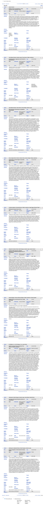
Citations (39, 495)
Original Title (27, 38)
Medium (27, 95)
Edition (27, 42)
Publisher (5, 84)
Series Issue (16, 42)
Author (5, 57)
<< (17, 3)
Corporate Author (5, 31)
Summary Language (16, 38)
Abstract (5, 16)
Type (27, 8)
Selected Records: (18, 498)
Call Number (5, 50)
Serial (27, 49)
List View (36, 495)
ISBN (15, 95)
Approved (28, 98)
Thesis (27, 30)
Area (5, 46)
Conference (28, 46)
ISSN (5, 95)
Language (5, 88)
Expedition (16, 46)
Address (5, 29)
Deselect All (7, 495)
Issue (15, 13)
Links (41, 5)
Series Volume (5, 43)
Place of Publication (16, 33)
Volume (5, 13)
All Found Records (9, 498)
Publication (16, 11)
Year (4, 11)
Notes (5, 98)
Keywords (5, 14)
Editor (27, 84)
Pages (27, 13)
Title (4, 8)
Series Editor (5, 41)
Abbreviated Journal (28, 11)
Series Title (16, 40)
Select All (3, 495)
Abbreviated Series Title (28, 41)
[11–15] (27, 3)
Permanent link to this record (23, 51)
